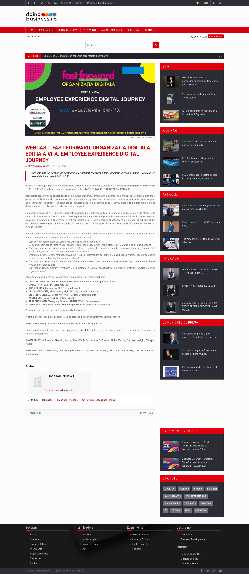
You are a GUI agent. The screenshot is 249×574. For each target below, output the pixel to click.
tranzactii (212, 488)
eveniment (206, 503)
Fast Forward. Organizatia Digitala (98, 400)
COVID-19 (170, 488)
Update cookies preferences (69, 570)
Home (31, 30)
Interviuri (86, 534)
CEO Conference (140, 534)
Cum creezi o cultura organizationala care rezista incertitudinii (76, 56)
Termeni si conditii (190, 554)
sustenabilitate (172, 503)
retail (187, 510)
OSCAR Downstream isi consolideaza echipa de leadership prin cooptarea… (200, 81)
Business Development (193, 539)
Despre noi (134, 30)
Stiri (37, 36)
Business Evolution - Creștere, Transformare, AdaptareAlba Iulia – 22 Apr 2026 (197, 462)
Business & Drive (68, 30)
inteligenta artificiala (196, 496)
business (184, 488)
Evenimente (90, 30)
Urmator (146, 413)
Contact (150, 30)
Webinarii (136, 549)
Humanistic (61, 400)
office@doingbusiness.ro (101, 3)
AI (166, 510)
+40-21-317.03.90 (71, 3)
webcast (74, 400)
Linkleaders (46, 30)
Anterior (34, 413)
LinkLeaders (187, 534)
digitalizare (200, 510)
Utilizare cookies (189, 558)
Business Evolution (141, 539)
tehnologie (190, 503)
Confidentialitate (189, 563)
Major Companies (112, 30)
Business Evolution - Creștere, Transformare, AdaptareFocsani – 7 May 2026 (197, 445)
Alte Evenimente (139, 544)
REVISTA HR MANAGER (38, 166)
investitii (198, 488)
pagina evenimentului (78, 330)
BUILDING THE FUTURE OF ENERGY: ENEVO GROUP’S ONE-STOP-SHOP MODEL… (200, 306)
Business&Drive (173, 496)
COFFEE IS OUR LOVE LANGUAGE (198, 286)
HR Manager (47, 400)
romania (176, 510)
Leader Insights (90, 539)
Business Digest (90, 544)
